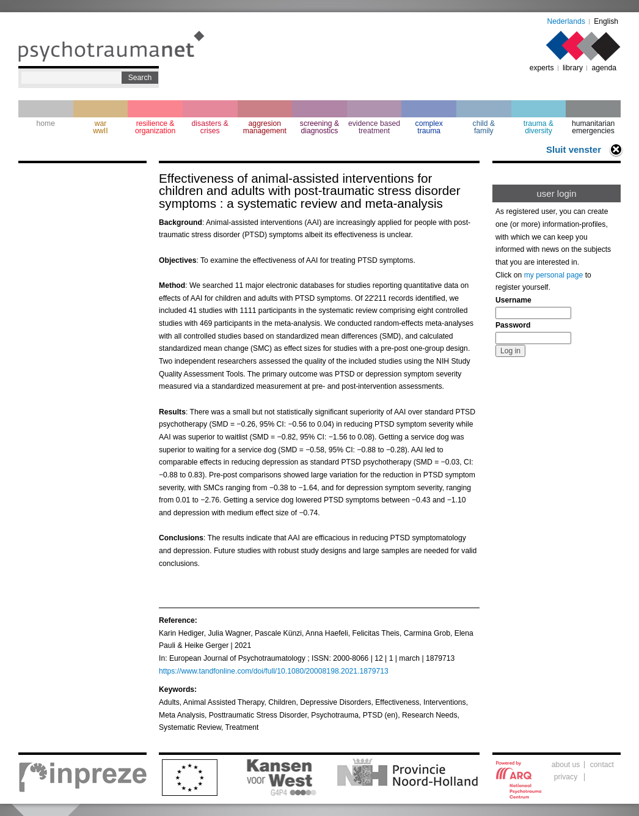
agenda (603, 68)
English (606, 21)
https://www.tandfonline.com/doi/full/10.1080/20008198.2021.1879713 (274, 671)
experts (542, 68)
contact (602, 764)
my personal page (553, 275)
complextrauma (429, 127)
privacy (566, 777)
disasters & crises (210, 127)
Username (513, 300)
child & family (484, 127)
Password (512, 325)
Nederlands (566, 21)
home (46, 123)
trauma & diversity (538, 127)
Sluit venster (573, 149)
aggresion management (265, 127)
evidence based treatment (374, 127)
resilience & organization (155, 127)
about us (566, 764)
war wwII (100, 127)
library (573, 68)
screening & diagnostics (319, 127)
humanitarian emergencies (593, 127)
